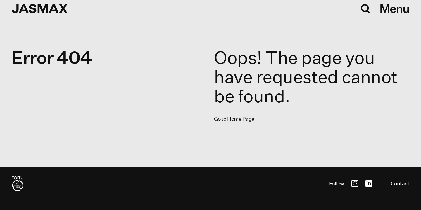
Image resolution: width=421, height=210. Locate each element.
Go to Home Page (234, 119)
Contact (400, 184)
